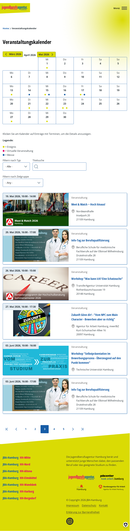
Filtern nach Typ (12, 160)
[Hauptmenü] (119, 8)
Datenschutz (89, 505)
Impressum (72, 505)
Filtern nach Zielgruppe (16, 176)
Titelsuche (38, 160)
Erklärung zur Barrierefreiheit (83, 512)
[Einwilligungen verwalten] (125, 524)
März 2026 (12, 54)
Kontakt (103, 505)
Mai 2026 (46, 54)
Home (6, 28)
